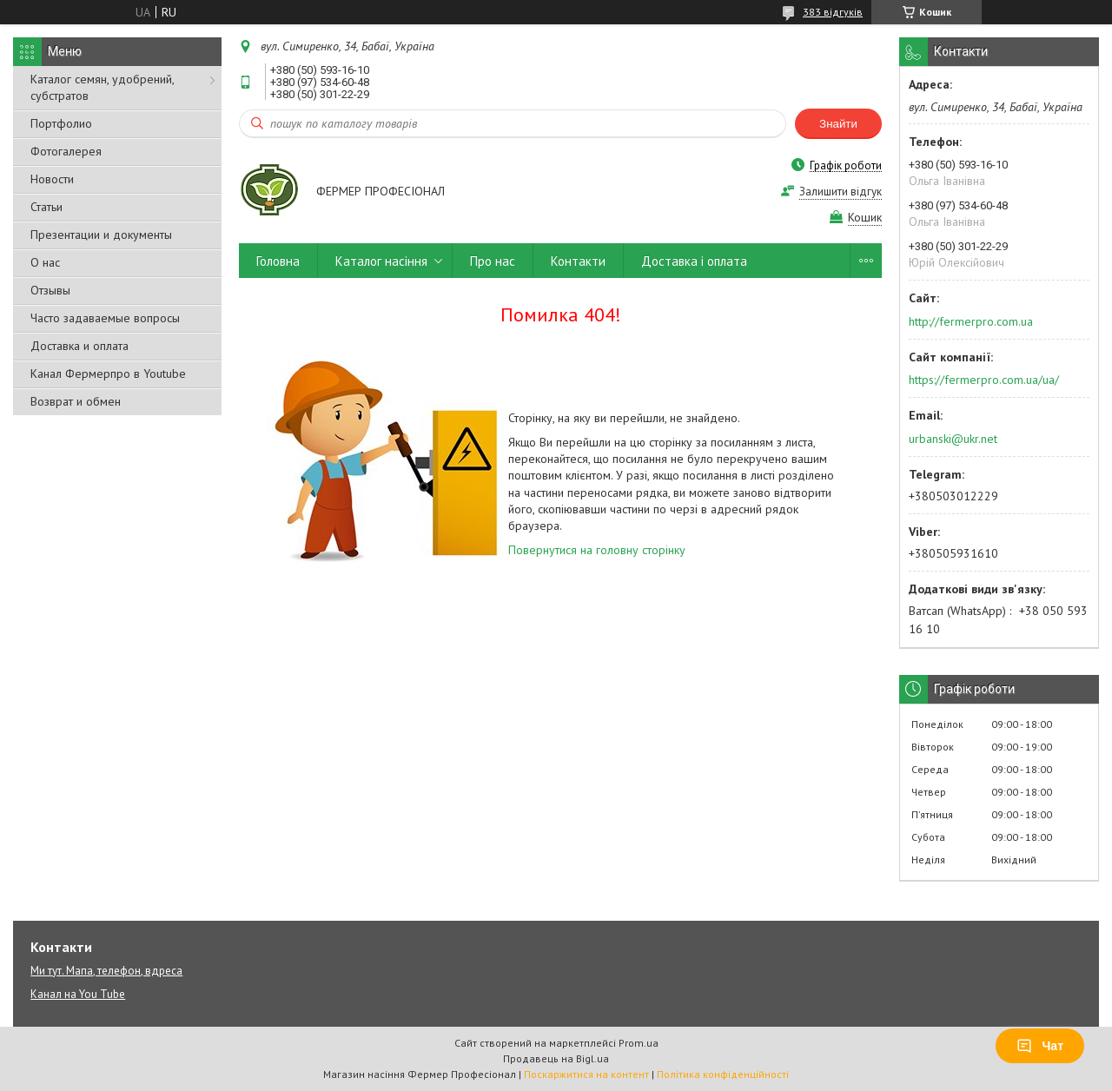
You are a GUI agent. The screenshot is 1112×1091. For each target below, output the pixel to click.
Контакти (578, 261)
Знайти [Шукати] (838, 123)
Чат (1039, 1046)
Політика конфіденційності (723, 1074)
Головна (278, 261)
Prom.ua (639, 1042)
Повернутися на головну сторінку (596, 550)
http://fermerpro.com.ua (971, 321)
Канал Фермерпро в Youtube (108, 373)
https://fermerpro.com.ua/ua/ (984, 379)
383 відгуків (833, 11)
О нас (45, 262)
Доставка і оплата (694, 261)
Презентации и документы (101, 234)
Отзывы (50, 290)
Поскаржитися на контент (586, 1074)
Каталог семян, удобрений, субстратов (102, 87)
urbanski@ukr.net (953, 438)
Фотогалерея (66, 151)
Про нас (492, 261)
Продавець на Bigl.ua (556, 1058)
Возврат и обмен (75, 401)
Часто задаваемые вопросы (105, 318)
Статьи (46, 207)
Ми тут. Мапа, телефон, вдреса (106, 970)
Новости (52, 179)
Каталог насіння (381, 261)
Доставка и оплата (79, 346)
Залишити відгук (840, 191)
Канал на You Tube (77, 994)
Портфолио (61, 123)
